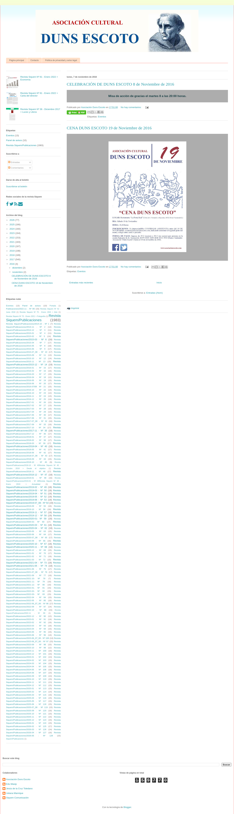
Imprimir (75, 308)
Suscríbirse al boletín (16, 186)
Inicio (159, 282)
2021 (12, 242)
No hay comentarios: (131, 107)
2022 (12, 237)
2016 (12, 264)
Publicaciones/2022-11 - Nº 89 (20, 309)
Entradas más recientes (81, 282)
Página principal (16, 60)
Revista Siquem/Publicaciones (21, 145)
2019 (12, 250)
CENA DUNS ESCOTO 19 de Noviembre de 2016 (109, 128)
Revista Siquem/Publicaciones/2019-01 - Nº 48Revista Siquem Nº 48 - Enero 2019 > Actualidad (33, 481)
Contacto (34, 60)
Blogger (127, 807)
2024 (12, 229)
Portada (53, 306)
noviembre (17, 272)
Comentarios (16, 167)
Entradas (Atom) (154, 293)
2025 (12, 224)
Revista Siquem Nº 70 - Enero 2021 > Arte (38, 312)
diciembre (17, 267)
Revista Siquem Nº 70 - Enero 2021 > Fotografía (25, 316)
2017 (12, 259)
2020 (12, 246)
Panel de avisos (14, 140)
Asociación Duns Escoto (18, 779)
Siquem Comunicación (17, 797)
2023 (12, 233)
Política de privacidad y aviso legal (61, 60)
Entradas (14, 162)
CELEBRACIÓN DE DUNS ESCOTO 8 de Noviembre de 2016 (120, 84)
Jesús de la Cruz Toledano (19, 788)
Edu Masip (11, 784)
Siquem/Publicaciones (15, 739)
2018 (12, 255)
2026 (12, 220)
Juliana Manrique (14, 793)
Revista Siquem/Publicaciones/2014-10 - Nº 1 (27, 324)
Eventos (102, 116)
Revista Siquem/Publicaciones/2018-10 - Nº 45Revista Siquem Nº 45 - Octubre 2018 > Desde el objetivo (33, 465)
